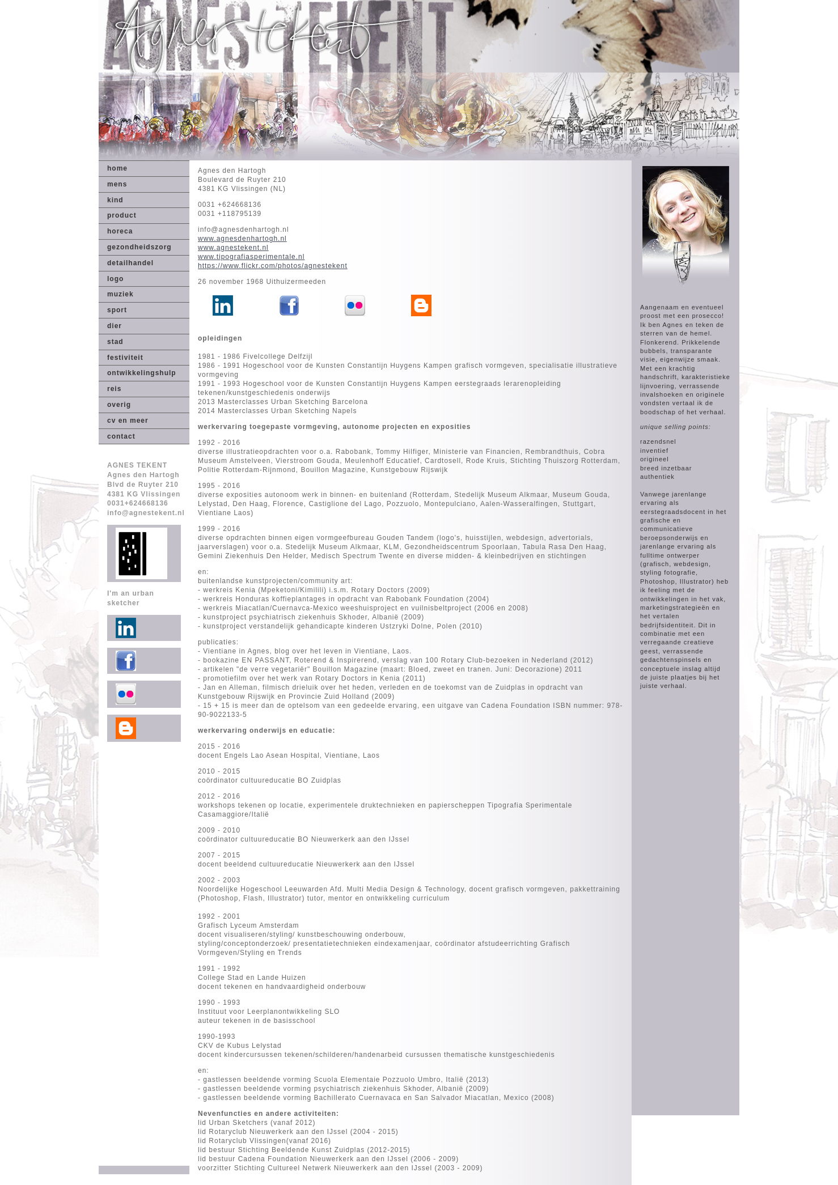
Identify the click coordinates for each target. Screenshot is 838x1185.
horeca (120, 231)
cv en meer (128, 420)
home (117, 168)
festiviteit (125, 358)
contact (121, 436)
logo (115, 279)
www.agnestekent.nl (233, 248)
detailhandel (130, 263)
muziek (120, 294)
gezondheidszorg (139, 247)
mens (117, 184)
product (122, 215)
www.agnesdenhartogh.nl (242, 239)
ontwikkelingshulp (141, 373)
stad (115, 342)
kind (115, 200)
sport (117, 310)
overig (119, 405)
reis (114, 389)
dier (114, 326)
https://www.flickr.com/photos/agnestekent (273, 266)
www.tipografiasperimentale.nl (251, 257)
